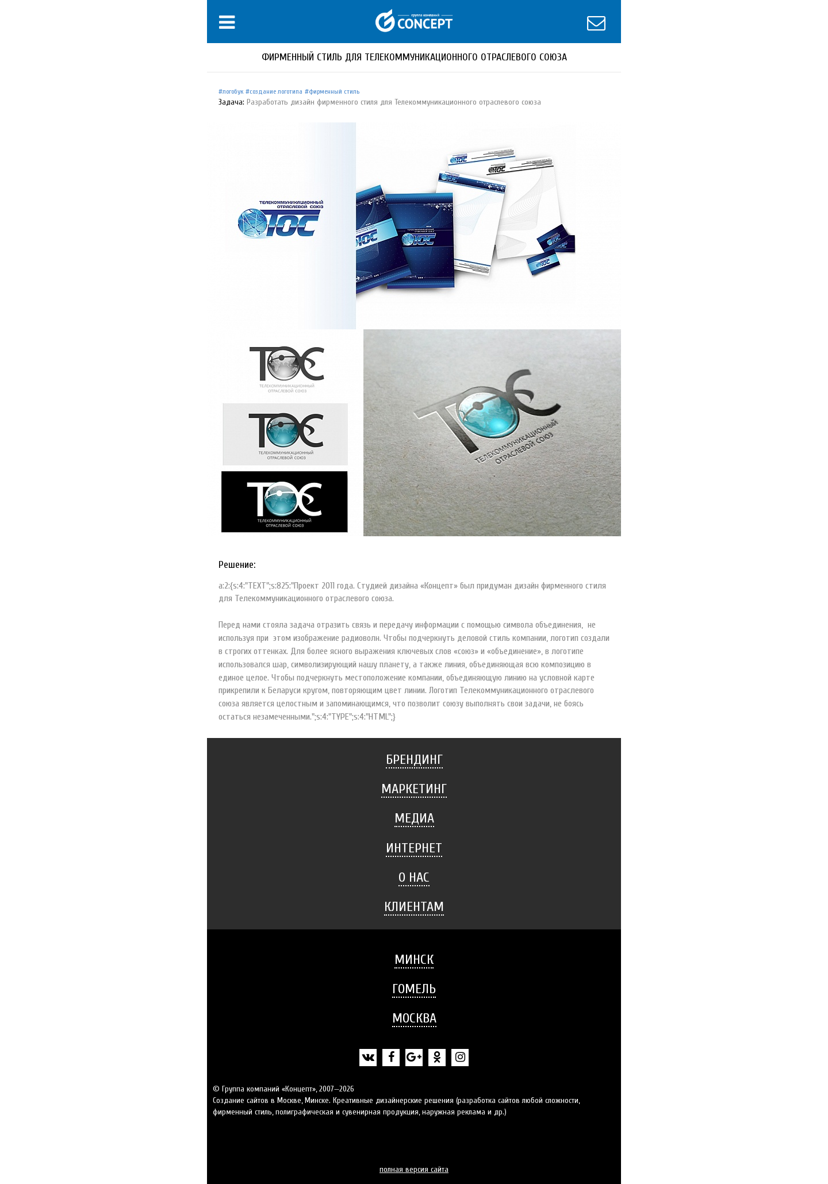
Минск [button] (414, 959)
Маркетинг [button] (414, 789)
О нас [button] (414, 877)
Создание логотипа (276, 91)
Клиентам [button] (414, 906)
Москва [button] (414, 1018)
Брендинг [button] (414, 759)
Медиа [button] (414, 818)
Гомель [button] (414, 989)
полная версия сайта (413, 1169)
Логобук (233, 91)
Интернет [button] (414, 848)
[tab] (414, 760)
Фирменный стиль (334, 91)
